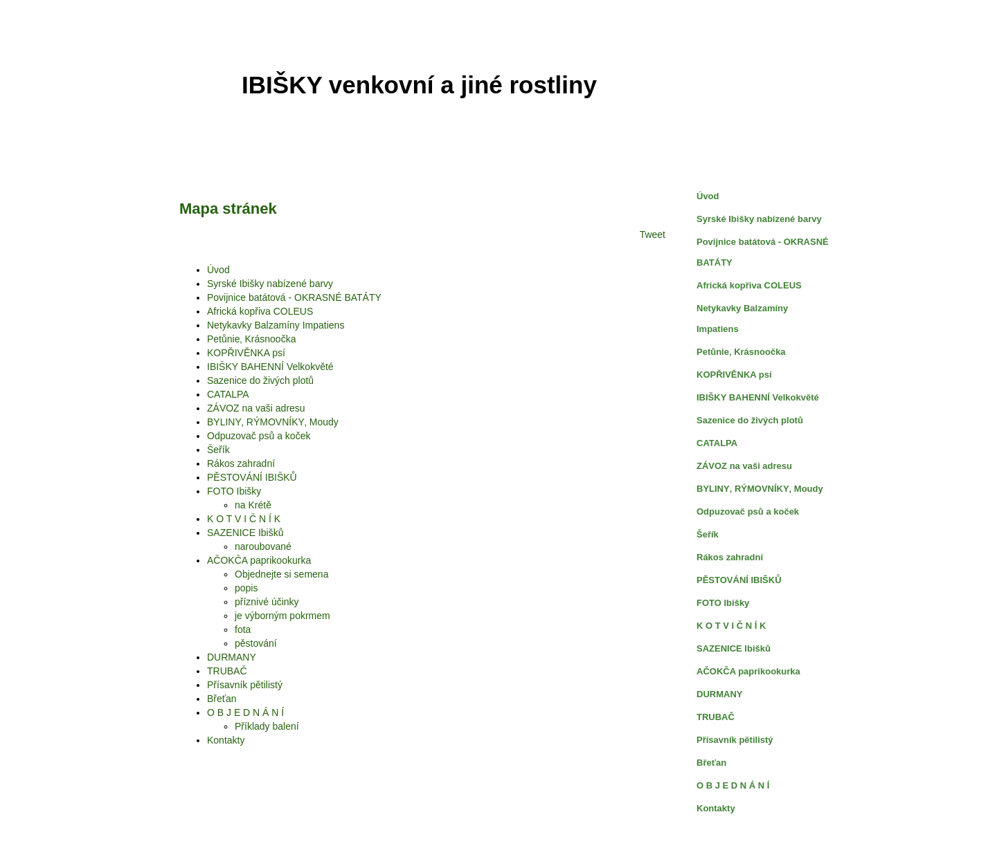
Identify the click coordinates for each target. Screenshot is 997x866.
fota (243, 629)
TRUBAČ (227, 670)
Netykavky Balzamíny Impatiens (275, 325)
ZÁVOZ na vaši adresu (256, 408)
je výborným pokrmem (282, 615)
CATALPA (228, 394)
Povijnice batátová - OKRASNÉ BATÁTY (294, 297)
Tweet (652, 234)
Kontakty (225, 740)
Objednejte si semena (281, 574)
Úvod (218, 269)
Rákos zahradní (241, 463)
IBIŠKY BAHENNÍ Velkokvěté (270, 366)
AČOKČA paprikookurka (259, 560)
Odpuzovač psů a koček (258, 435)
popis (246, 587)
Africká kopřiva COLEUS (260, 311)
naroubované (263, 546)
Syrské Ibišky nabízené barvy (270, 283)
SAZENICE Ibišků (245, 532)
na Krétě (253, 504)
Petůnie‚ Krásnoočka (251, 338)
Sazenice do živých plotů (260, 380)
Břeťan (222, 698)
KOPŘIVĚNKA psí (246, 352)
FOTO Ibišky (234, 491)
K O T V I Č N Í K (243, 518)
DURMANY (231, 657)
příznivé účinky (267, 601)
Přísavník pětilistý (244, 684)
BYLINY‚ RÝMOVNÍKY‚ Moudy (273, 421)
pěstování (256, 643)
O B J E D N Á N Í (245, 712)
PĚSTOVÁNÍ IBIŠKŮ (252, 477)
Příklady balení (267, 726)
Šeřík (218, 449)
